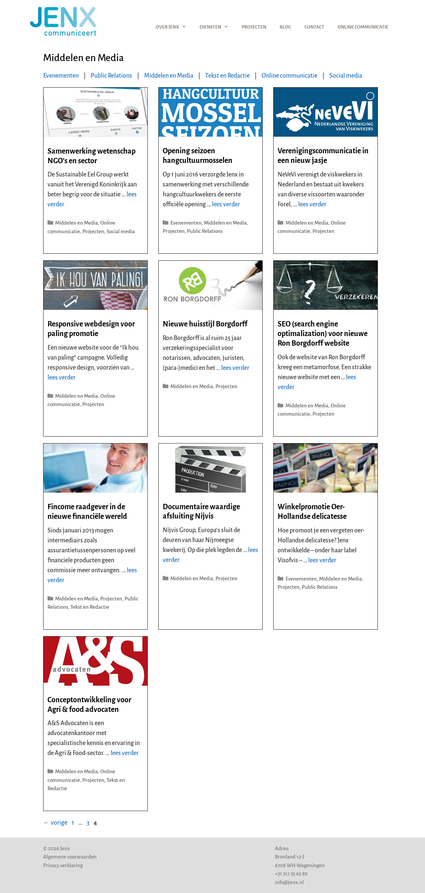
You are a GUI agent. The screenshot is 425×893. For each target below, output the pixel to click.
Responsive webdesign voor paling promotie (91, 329)
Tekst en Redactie (227, 75)
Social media (345, 75)
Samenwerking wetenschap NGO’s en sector (91, 156)
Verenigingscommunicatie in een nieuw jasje (323, 156)
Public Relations (111, 75)
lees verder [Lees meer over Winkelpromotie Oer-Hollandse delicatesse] (322, 560)
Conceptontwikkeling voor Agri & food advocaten (89, 705)
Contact (314, 27)
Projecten (254, 27)
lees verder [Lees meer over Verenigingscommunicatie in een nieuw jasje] (312, 204)
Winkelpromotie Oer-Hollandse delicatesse (312, 511)
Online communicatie (363, 27)
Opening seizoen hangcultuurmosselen (197, 156)
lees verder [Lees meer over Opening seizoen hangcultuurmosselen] (226, 204)
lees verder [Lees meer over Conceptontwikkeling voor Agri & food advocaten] (125, 753)
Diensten (217, 27)
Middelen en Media (168, 75)
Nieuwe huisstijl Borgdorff (205, 324)
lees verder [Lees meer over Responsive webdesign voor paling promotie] (61, 377)
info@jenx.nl (289, 882)
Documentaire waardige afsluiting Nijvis (201, 511)
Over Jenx (174, 27)
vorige (55, 822)
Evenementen (61, 75)
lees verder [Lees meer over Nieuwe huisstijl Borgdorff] (235, 368)
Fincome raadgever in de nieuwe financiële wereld (87, 511)
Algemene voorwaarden (70, 856)
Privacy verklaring (63, 865)
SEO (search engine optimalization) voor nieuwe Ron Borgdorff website (323, 333)
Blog (285, 27)
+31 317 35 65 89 (291, 873)
